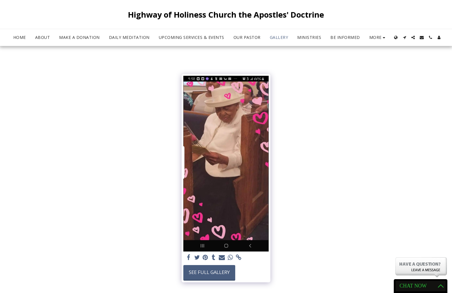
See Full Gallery (209, 272)
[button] (404, 37)
